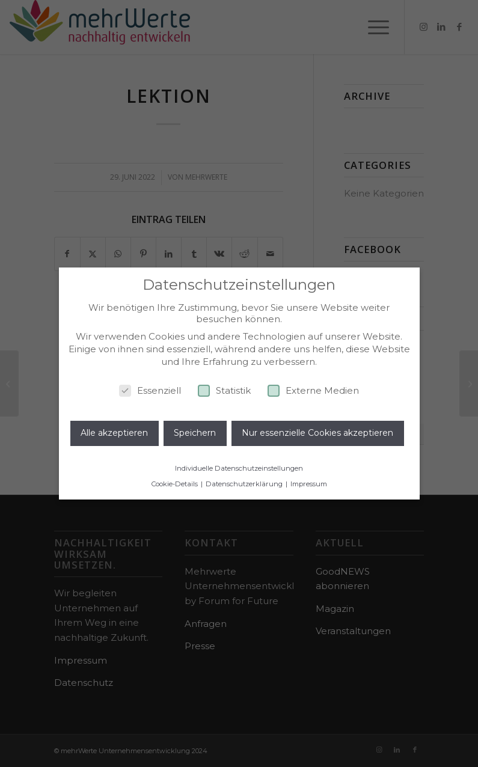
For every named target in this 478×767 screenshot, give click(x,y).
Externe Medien (313, 390)
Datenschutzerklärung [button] (245, 484)
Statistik (224, 390)
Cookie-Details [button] (176, 484)
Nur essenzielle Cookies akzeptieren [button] (317, 432)
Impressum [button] (308, 484)
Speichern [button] (195, 432)
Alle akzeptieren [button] (114, 432)
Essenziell (150, 390)
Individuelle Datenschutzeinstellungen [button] (239, 468)
